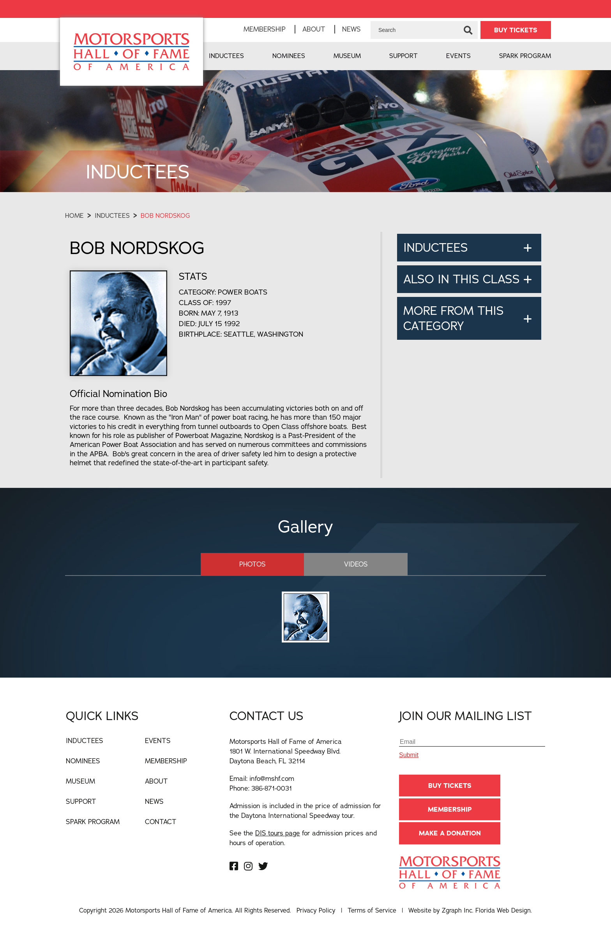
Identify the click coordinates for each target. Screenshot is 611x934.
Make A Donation (450, 833)
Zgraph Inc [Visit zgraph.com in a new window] (457, 910)
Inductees (226, 56)
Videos (356, 564)
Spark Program (525, 56)
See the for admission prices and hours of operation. (303, 838)
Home (74, 215)
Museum (347, 56)
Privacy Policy (316, 910)
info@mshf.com (271, 778)
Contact (161, 821)
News (351, 29)
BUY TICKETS (515, 30)
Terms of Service (372, 910)
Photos (252, 564)
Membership (265, 29)
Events (458, 56)
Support (403, 56)
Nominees (288, 56)
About (313, 29)
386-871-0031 (271, 788)
